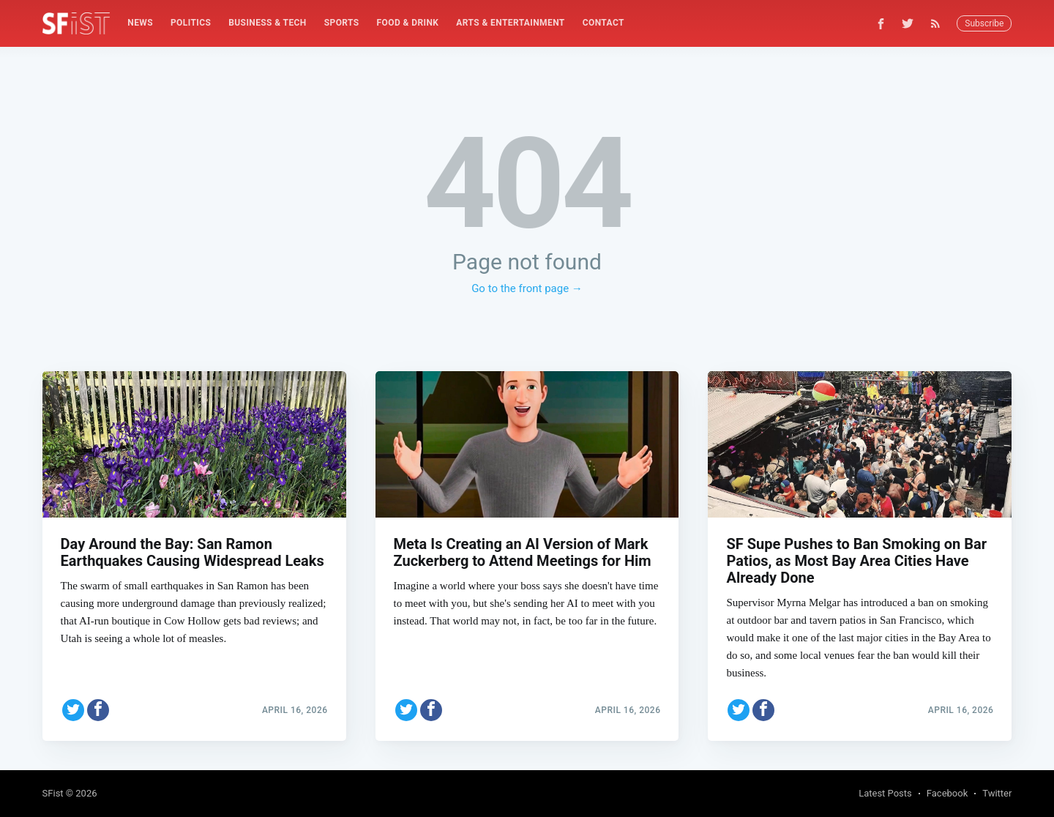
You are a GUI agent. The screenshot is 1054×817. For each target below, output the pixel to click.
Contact (603, 23)
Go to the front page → (527, 288)
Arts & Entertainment (510, 23)
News (140, 23)
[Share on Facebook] (98, 710)
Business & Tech (267, 23)
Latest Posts (885, 793)
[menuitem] (140, 23)
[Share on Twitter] (73, 710)
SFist (53, 793)
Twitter (997, 793)
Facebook (947, 793)
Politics (191, 23)
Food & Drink (408, 23)
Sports (341, 23)
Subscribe (984, 23)
